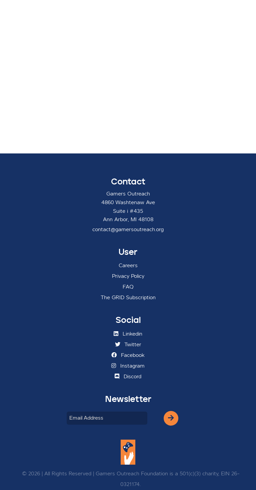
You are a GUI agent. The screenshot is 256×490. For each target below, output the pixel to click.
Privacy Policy (128, 276)
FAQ (128, 287)
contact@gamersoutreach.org (128, 229)
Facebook (128, 355)
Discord (128, 377)
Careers (128, 266)
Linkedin (128, 334)
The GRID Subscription (128, 298)
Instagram (128, 366)
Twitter (128, 345)
